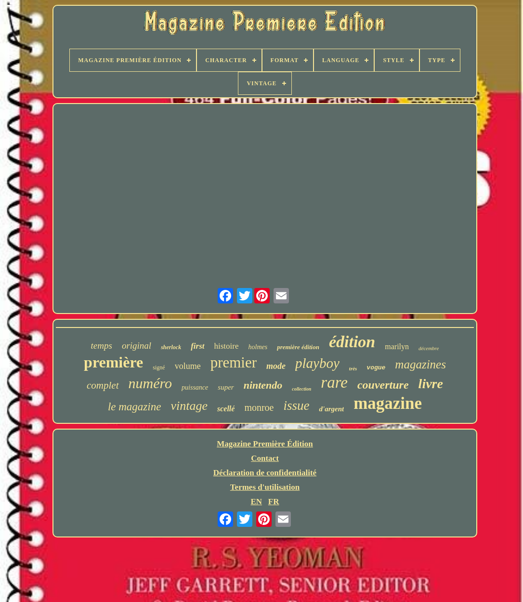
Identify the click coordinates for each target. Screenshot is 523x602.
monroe (259, 407)
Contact (265, 458)
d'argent (331, 409)
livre (430, 383)
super (226, 387)
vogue (375, 367)
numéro (150, 383)
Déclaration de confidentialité (264, 472)
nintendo (263, 385)
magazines (420, 364)
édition (352, 342)
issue (296, 405)
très (353, 368)
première (113, 362)
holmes (258, 347)
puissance (195, 387)
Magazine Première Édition (265, 443)
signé (159, 367)
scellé (226, 409)
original (136, 345)
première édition (298, 347)
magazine (387, 403)
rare (334, 382)
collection (301, 389)
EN (256, 501)
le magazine (134, 407)
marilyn (397, 346)
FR (273, 501)
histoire (226, 346)
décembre (428, 348)
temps (101, 345)
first (197, 346)
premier (233, 362)
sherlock (171, 347)
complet (102, 385)
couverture (383, 385)
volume (188, 366)
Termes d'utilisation (265, 487)
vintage (189, 406)
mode (276, 366)
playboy (317, 363)
